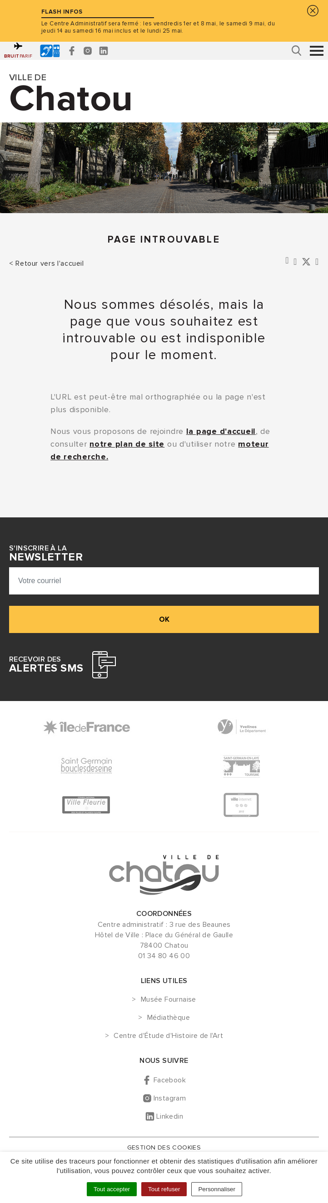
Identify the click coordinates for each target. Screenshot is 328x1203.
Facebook (170, 1080)
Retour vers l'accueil (49, 263)
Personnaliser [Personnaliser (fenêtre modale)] (216, 1189)
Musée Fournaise (168, 1000)
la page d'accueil (221, 431)
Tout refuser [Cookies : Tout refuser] (164, 1189)
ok (164, 619)
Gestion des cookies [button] (164, 1147)
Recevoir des (46, 665)
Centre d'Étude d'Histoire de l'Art (168, 1036)
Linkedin (169, 1116)
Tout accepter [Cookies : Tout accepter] (112, 1189)
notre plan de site (126, 444)
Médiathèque (168, 1018)
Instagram (170, 1098)
